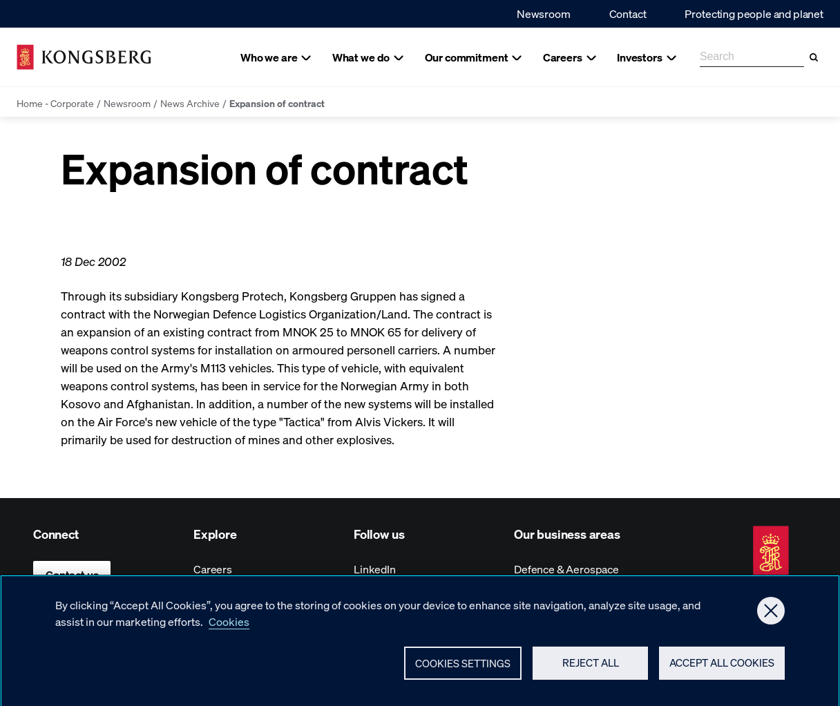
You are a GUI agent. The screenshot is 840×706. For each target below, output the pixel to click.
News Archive (190, 103)
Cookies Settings (462, 669)
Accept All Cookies (721, 669)
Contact (628, 13)
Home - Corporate (55, 103)
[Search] (813, 57)
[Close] (771, 616)
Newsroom (544, 13)
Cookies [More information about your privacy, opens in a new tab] (229, 627)
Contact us (72, 574)
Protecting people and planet (754, 13)
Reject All (590, 669)
